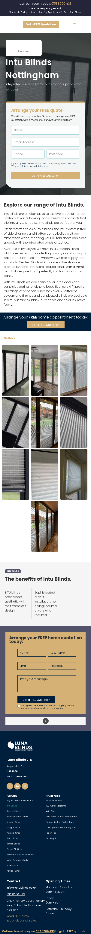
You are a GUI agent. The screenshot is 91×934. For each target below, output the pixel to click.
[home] (11, 24)
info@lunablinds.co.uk (21, 888)
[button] (74, 24)
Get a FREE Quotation (41, 24)
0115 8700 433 (61, 3)
